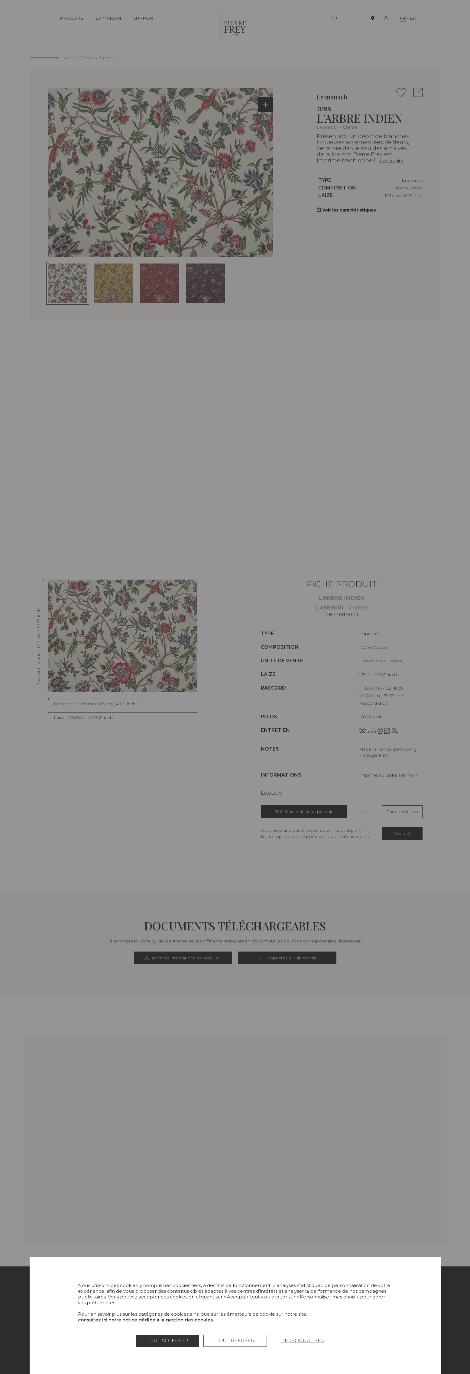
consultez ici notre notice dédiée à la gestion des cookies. (146, 1320)
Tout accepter (167, 1340)
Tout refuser (235, 1340)
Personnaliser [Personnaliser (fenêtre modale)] (303, 1340)
